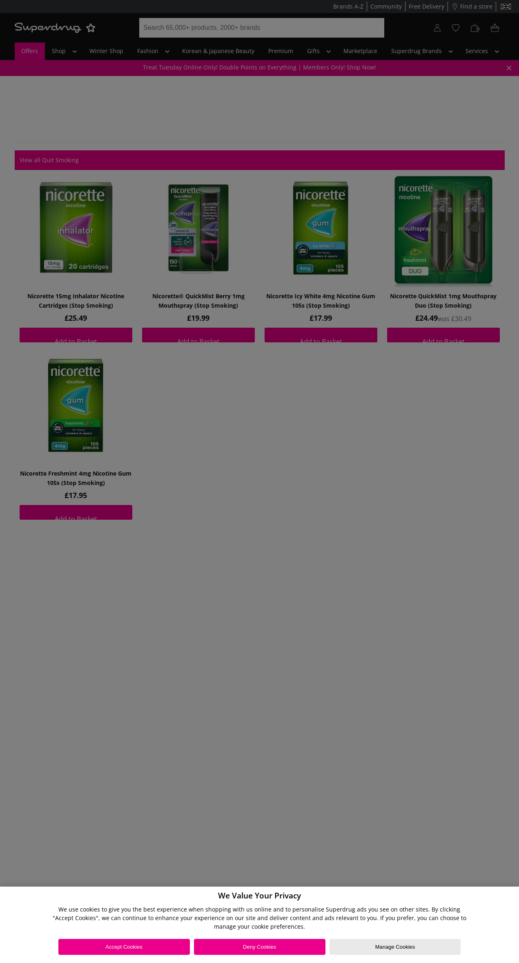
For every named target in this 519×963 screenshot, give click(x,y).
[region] (259, 925)
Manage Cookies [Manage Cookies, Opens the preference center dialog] (395, 947)
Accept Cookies (123, 947)
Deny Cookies (259, 947)
